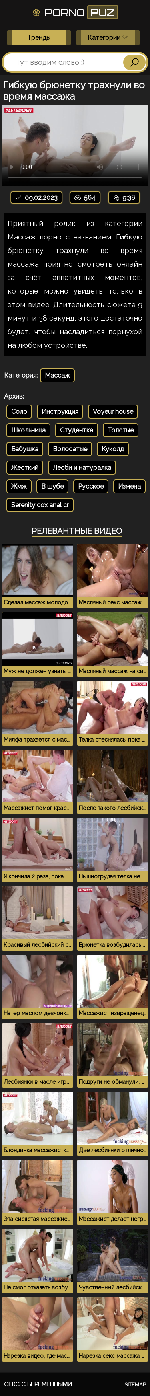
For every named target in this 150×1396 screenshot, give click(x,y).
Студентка (76, 430)
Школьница (28, 430)
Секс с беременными (38, 1384)
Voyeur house (113, 411)
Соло (19, 411)
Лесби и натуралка (82, 467)
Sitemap (135, 1385)
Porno (75, 12)
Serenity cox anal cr (40, 505)
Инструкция (60, 411)
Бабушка (24, 449)
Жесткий (24, 467)
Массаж (57, 375)
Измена (129, 486)
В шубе (52, 486)
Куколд (113, 449)
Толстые (121, 430)
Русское (91, 486)
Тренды (38, 37)
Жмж (19, 486)
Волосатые (70, 449)
